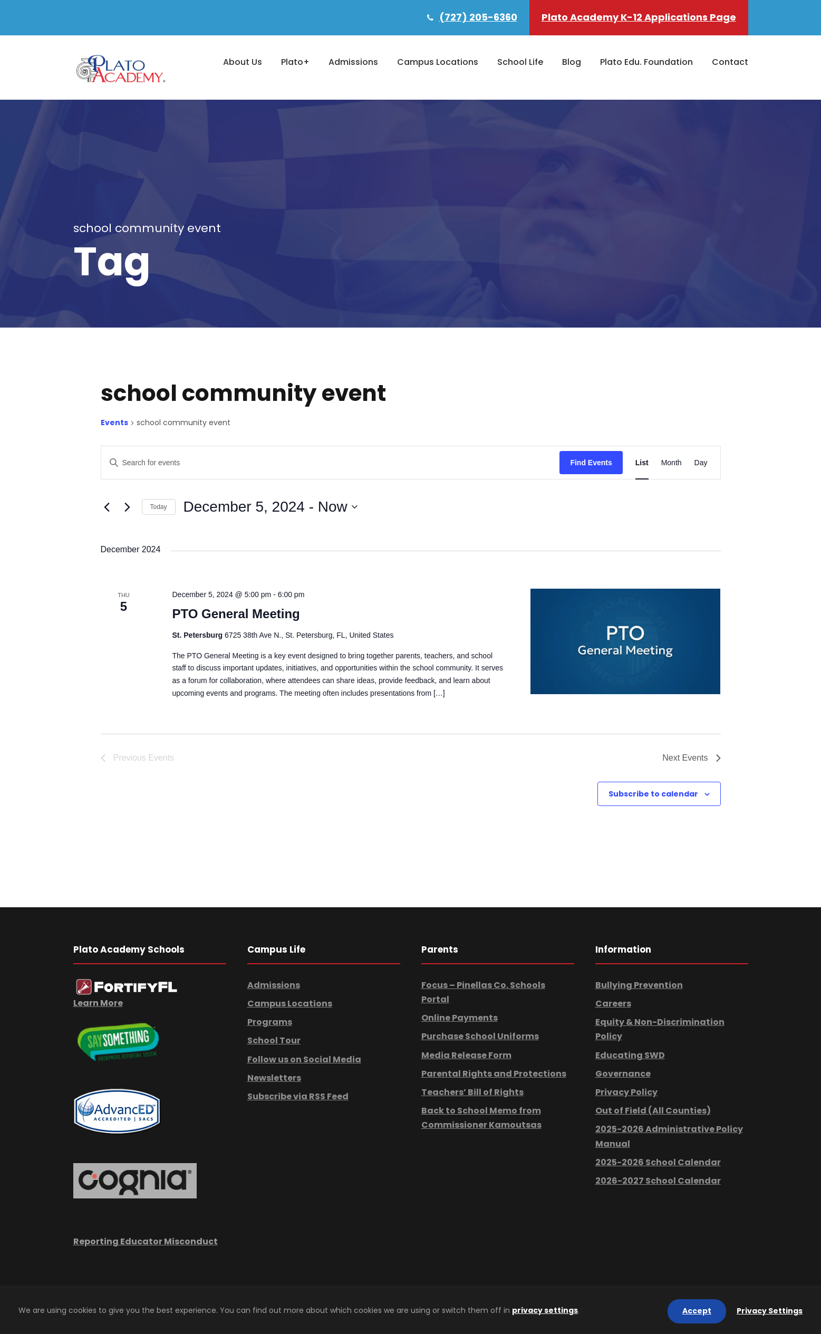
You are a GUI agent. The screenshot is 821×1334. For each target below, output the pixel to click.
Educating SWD (630, 1055)
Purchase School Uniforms (480, 1036)
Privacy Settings (770, 1311)
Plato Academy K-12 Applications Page (639, 17)
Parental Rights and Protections (493, 1074)
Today (158, 507)
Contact (730, 62)
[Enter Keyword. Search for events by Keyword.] (330, 462)
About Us (242, 62)
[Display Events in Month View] (671, 462)
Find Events (591, 462)
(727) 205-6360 (478, 17)
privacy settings (545, 1310)
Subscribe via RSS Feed (298, 1096)
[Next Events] (127, 507)
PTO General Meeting (236, 614)
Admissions (353, 62)
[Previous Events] (107, 507)
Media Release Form (466, 1055)
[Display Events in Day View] (701, 462)
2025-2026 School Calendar (658, 1162)
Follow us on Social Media (304, 1059)
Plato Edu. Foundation (646, 62)
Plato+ (295, 62)
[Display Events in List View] (642, 462)
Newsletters (274, 1078)
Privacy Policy (626, 1092)
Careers (613, 1003)
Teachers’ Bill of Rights (472, 1092)
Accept (696, 1311)
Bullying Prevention (639, 985)
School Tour (274, 1040)
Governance (623, 1074)
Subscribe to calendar (653, 794)
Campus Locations (437, 62)
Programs (269, 1022)
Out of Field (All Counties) (653, 1111)
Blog (571, 62)
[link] (126, 986)
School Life (520, 62)
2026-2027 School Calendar (658, 1181)
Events (114, 423)
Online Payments (459, 1018)
